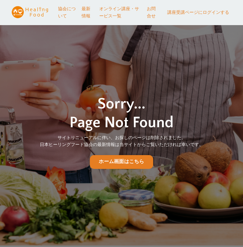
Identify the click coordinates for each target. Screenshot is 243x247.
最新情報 (86, 12)
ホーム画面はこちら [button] (121, 161)
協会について (67, 12)
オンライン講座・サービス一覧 (119, 12)
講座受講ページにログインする (198, 12)
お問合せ (151, 12)
